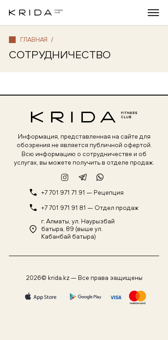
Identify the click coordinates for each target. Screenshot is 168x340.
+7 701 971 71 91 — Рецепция (82, 192)
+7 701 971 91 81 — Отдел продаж (89, 208)
